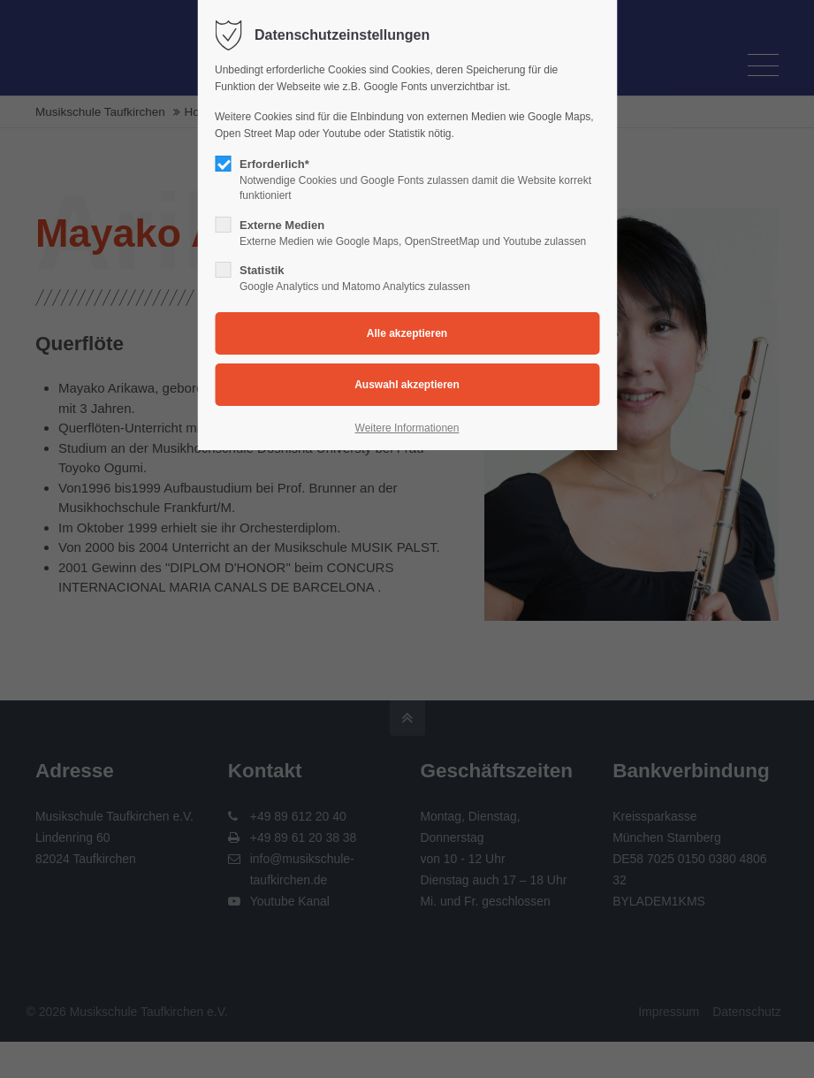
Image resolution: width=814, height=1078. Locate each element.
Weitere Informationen (407, 428)
